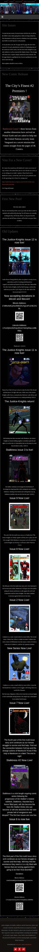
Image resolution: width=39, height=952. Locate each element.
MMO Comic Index (29, 1)
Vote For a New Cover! (17, 160)
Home (6, 1)
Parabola (19, 944)
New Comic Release (15, 74)
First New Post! (12, 199)
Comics (11, 1)
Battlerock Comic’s (11, 129)
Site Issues (9, 25)
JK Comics (6, 6)
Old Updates (10, 231)
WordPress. (28, 944)
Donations (18, 1)
